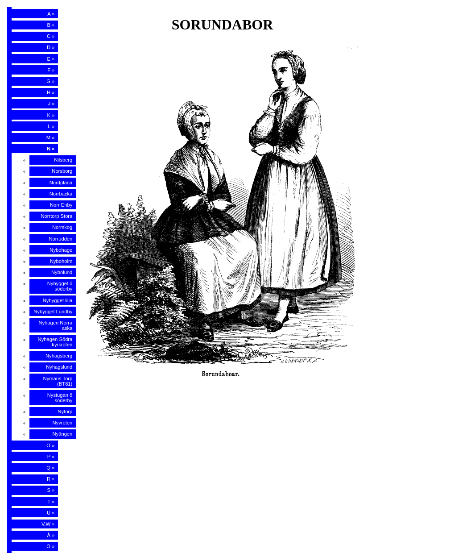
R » (50, 479)
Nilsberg (63, 159)
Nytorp (65, 411)
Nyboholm (61, 261)
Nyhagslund (59, 367)
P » (51, 456)
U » (50, 513)
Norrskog (62, 227)
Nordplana (61, 182)
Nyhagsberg (58, 355)
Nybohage (61, 250)
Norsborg (62, 171)
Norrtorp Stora (56, 216)
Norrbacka (61, 193)
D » (50, 47)
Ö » (50, 546)
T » (50, 501)
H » (50, 92)
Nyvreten (63, 422)
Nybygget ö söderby (60, 286)
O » (50, 445)
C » (50, 36)
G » (50, 81)
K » (51, 115)
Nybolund (61, 272)
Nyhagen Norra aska (55, 325)
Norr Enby (61, 205)
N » (50, 148)
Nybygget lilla (58, 300)
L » (51, 126)
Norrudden (60, 238)
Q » (50, 467)
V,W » (47, 524)
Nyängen (63, 434)
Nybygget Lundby (52, 311)
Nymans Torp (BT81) (58, 381)
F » (50, 70)
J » (51, 103)
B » (51, 25)
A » (50, 14)
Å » (51, 535)
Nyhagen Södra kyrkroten (55, 342)
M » (50, 137)
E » (51, 59)
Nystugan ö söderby (60, 397)
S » (51, 490)
